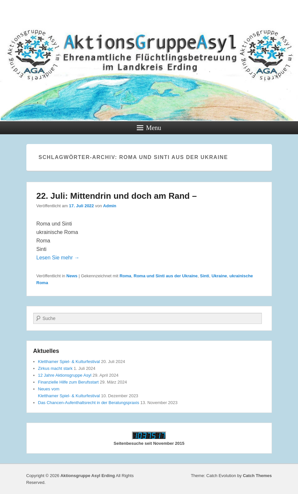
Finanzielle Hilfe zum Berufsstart (68, 382)
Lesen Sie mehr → (58, 257)
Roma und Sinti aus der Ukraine (166, 275)
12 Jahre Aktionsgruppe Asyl (65, 375)
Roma (125, 275)
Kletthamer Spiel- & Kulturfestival (69, 361)
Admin (109, 205)
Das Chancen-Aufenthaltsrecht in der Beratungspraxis (88, 402)
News (72, 275)
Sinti (204, 275)
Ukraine (219, 275)
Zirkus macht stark (55, 368)
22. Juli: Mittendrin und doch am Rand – (116, 196)
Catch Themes (257, 475)
